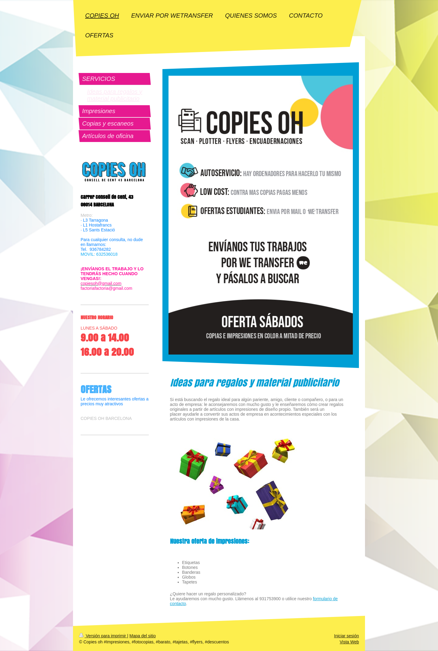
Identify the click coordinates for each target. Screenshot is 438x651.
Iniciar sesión (346, 635)
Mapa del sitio (143, 635)
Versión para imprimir (103, 635)
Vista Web (349, 641)
